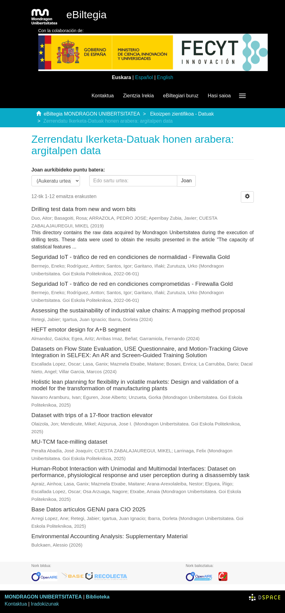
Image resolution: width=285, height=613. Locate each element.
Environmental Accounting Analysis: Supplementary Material (109, 536)
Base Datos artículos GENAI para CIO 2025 (88, 509)
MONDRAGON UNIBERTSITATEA (43, 596)
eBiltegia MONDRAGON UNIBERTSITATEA (92, 113)
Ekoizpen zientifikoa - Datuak (182, 113)
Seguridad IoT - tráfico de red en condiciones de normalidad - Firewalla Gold (130, 257)
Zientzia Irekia (138, 95)
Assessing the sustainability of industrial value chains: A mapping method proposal (138, 310)
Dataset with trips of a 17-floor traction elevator (92, 415)
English (165, 77)
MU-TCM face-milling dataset (69, 441)
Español (144, 77)
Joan (186, 180)
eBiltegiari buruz (181, 95)
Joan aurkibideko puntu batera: (68, 169)
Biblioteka (97, 596)
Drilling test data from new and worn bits (83, 209)
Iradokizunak (45, 604)
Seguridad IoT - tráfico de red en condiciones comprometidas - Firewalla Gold (132, 284)
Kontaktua (102, 95)
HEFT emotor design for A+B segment (81, 329)
